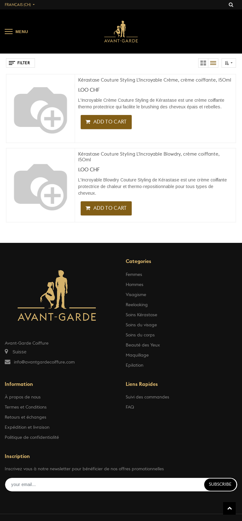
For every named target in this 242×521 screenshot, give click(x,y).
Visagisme (136, 295)
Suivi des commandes (147, 397)
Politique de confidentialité (32, 437)
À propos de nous (23, 397)
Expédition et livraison (27, 427)
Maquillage (137, 355)
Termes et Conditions (26, 407)
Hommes (134, 285)
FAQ (130, 407)
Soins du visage (141, 325)
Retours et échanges (25, 417)
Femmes (134, 274)
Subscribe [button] (220, 484)
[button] (229, 63)
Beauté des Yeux (143, 345)
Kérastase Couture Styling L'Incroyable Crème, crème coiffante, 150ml (154, 80)
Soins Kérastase (141, 315)
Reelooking (137, 305)
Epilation (134, 365)
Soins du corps (140, 335)
